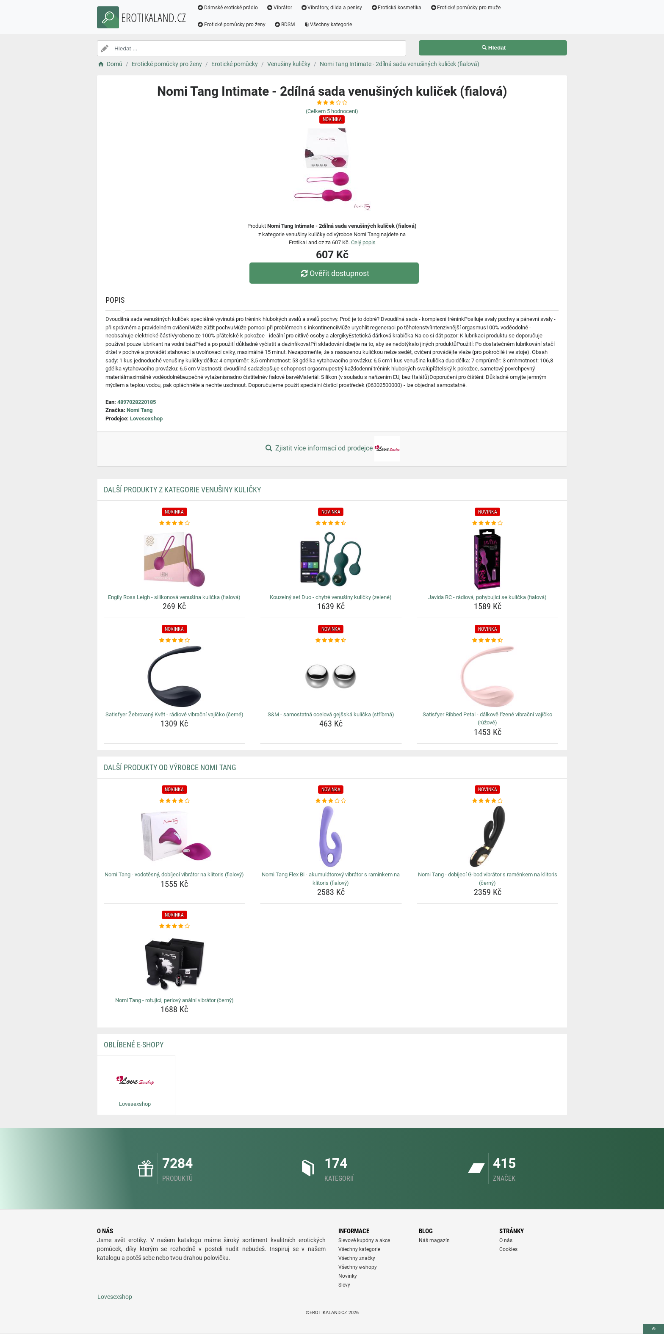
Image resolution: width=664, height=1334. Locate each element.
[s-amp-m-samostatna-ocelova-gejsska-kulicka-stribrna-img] (330, 676)
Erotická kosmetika (396, 8)
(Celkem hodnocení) (332, 111)
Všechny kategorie (327, 25)
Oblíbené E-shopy (133, 1044)
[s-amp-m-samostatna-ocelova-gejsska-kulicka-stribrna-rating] (330, 640)
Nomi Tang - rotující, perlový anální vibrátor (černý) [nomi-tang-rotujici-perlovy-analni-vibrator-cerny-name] (174, 1000)
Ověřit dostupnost (334, 273)
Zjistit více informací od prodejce (332, 448)
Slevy (344, 1285)
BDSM (284, 25)
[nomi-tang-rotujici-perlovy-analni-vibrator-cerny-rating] (174, 926)
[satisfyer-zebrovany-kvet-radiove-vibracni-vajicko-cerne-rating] (174, 640)
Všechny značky (356, 1258)
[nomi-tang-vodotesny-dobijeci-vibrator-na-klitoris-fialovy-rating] (174, 801)
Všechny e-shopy (357, 1267)
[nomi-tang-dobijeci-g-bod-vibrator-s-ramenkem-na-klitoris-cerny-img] (487, 836)
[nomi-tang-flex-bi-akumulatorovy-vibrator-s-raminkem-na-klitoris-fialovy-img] (330, 836)
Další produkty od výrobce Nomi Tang (170, 767)
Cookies (508, 1249)
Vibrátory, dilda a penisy (331, 8)
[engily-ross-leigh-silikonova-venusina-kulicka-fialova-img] (174, 559)
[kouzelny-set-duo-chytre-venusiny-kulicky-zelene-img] (330, 559)
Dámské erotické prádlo (227, 8)
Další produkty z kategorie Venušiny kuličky (182, 489)
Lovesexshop (146, 418)
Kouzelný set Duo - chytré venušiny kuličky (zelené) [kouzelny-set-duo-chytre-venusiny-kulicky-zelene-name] (331, 597)
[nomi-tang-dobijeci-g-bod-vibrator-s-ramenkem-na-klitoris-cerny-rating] (487, 801)
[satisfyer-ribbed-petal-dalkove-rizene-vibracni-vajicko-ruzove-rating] (487, 640)
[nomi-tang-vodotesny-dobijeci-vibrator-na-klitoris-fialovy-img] (174, 836)
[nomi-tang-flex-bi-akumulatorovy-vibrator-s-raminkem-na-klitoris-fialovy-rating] (330, 801)
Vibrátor (279, 8)
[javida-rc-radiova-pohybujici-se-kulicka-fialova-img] (487, 559)
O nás (505, 1240)
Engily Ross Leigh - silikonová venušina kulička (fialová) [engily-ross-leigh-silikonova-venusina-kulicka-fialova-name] (174, 597)
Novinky (347, 1276)
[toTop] (653, 1329)
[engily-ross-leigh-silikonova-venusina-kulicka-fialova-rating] (174, 523)
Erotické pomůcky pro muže (465, 8)
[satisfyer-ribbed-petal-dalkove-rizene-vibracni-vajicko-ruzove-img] (487, 676)
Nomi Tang (139, 410)
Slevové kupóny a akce (364, 1240)
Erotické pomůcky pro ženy (231, 25)
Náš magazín (434, 1240)
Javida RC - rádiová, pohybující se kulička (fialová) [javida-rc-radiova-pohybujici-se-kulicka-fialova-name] (487, 597)
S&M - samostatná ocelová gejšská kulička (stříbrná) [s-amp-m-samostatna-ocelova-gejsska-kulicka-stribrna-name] (331, 714)
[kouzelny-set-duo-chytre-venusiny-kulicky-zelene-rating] (330, 523)
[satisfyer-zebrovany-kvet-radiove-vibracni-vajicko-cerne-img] (174, 676)
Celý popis (363, 242)
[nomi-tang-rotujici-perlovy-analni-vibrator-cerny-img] (174, 962)
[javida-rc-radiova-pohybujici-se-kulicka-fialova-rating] (487, 523)
